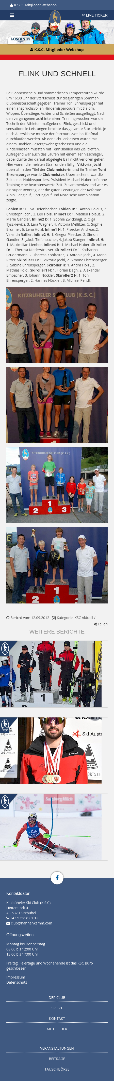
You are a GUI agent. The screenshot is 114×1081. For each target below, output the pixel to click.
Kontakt (57, 1018)
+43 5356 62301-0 (25, 918)
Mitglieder (57, 1028)
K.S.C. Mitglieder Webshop (33, 5)
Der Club (57, 997)
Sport (57, 1008)
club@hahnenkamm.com (31, 923)
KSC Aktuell (83, 617)
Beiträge (57, 1058)
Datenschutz (16, 982)
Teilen (101, 624)
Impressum (15, 977)
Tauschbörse (57, 1069)
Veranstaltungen (57, 1048)
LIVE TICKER (95, 15)
